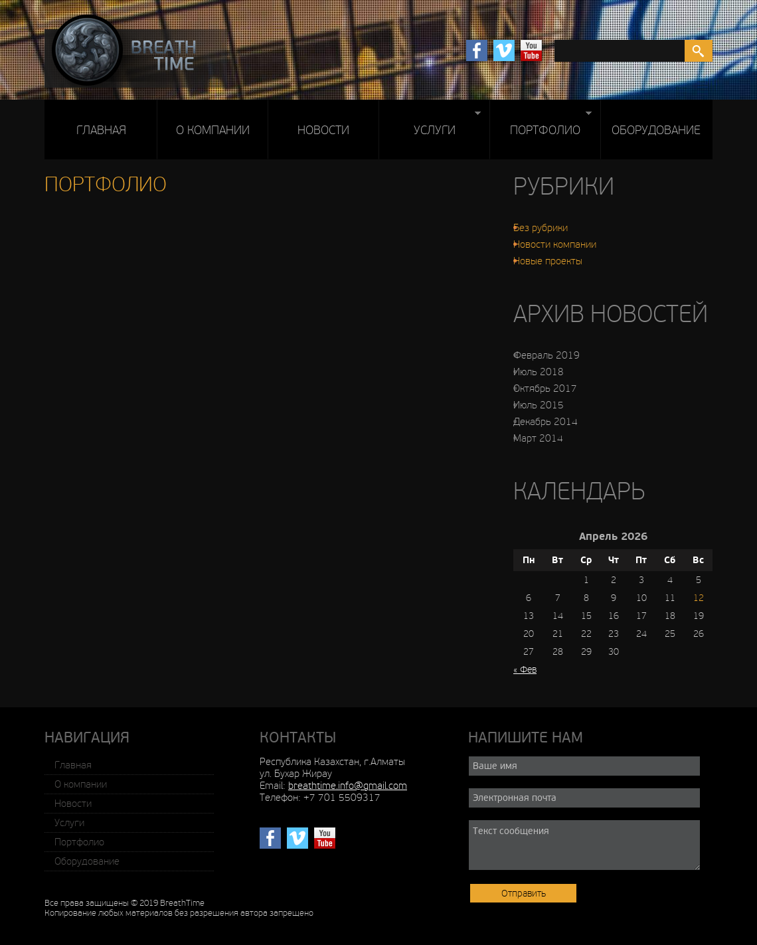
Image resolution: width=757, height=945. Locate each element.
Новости (323, 130)
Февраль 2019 (546, 355)
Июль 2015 (538, 405)
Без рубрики (540, 228)
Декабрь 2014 (545, 422)
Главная (101, 130)
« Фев (525, 670)
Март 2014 (538, 438)
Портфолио (540, 128)
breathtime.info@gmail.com (347, 786)
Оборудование (656, 130)
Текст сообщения (584, 845)
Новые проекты (547, 261)
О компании (213, 130)
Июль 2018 (538, 372)
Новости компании (554, 244)
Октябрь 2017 (545, 388)
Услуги (429, 128)
